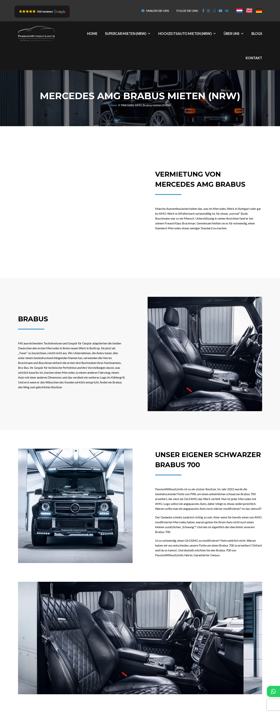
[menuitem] (239, 10)
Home (92, 33)
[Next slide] (256, 638)
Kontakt (254, 58)
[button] (42, 12)
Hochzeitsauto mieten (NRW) (187, 33)
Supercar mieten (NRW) (128, 33)
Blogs (256, 33)
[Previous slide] (24, 638)
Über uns (234, 33)
